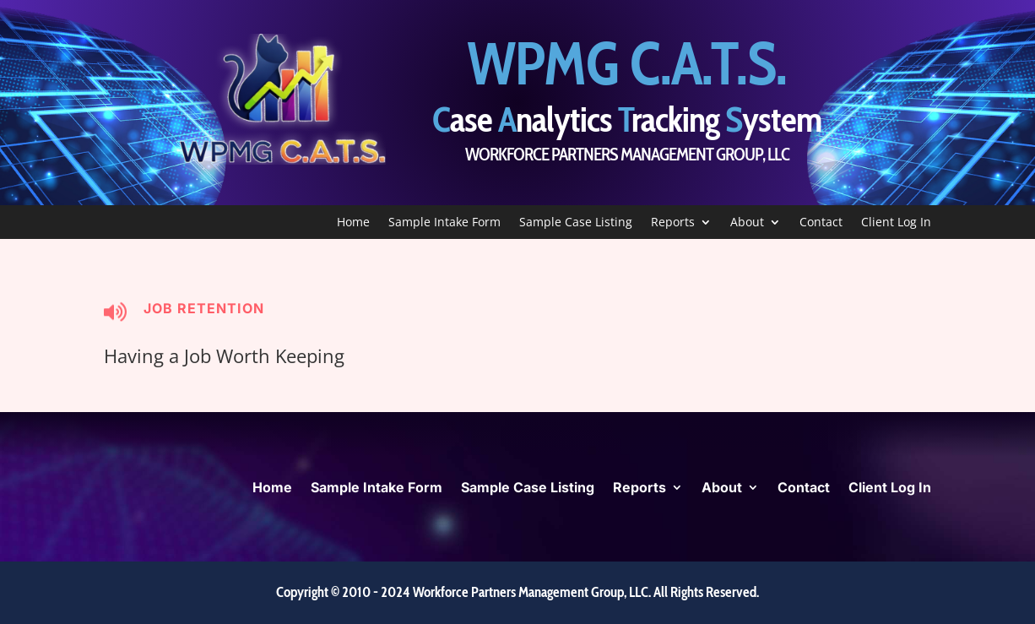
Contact (821, 223)
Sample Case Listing (575, 223)
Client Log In (896, 223)
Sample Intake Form (444, 223)
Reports (673, 223)
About (747, 223)
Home (353, 223)
